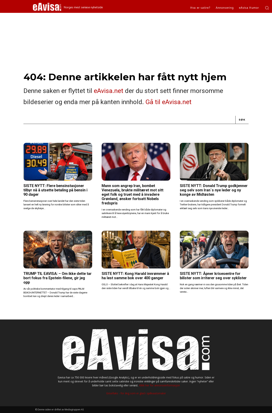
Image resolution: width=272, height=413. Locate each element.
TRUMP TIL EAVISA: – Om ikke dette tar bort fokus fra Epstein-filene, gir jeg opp (57, 278)
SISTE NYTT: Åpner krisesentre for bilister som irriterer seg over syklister (213, 275)
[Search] (242, 120)
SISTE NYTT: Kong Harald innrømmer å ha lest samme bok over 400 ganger (135, 275)
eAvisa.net (108, 90)
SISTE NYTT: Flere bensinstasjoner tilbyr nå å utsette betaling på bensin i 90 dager (55, 190)
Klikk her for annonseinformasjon (159, 385)
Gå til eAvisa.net (168, 102)
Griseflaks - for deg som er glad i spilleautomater (136, 393)
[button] (267, 7)
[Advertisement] (136, 41)
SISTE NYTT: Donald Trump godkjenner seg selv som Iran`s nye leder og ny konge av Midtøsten (214, 190)
